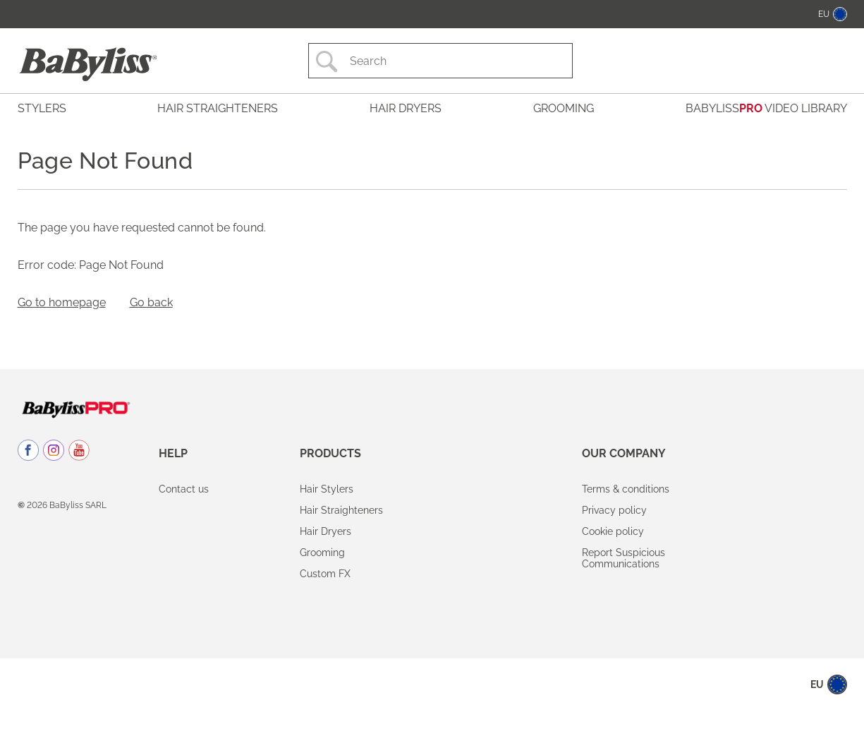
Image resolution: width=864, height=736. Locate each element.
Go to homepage (62, 302)
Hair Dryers (325, 531)
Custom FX (325, 573)
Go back (151, 302)
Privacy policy (614, 510)
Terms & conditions (625, 489)
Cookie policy (613, 531)
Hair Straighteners (341, 510)
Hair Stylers (326, 489)
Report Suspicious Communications (623, 558)
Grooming (322, 552)
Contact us (184, 489)
